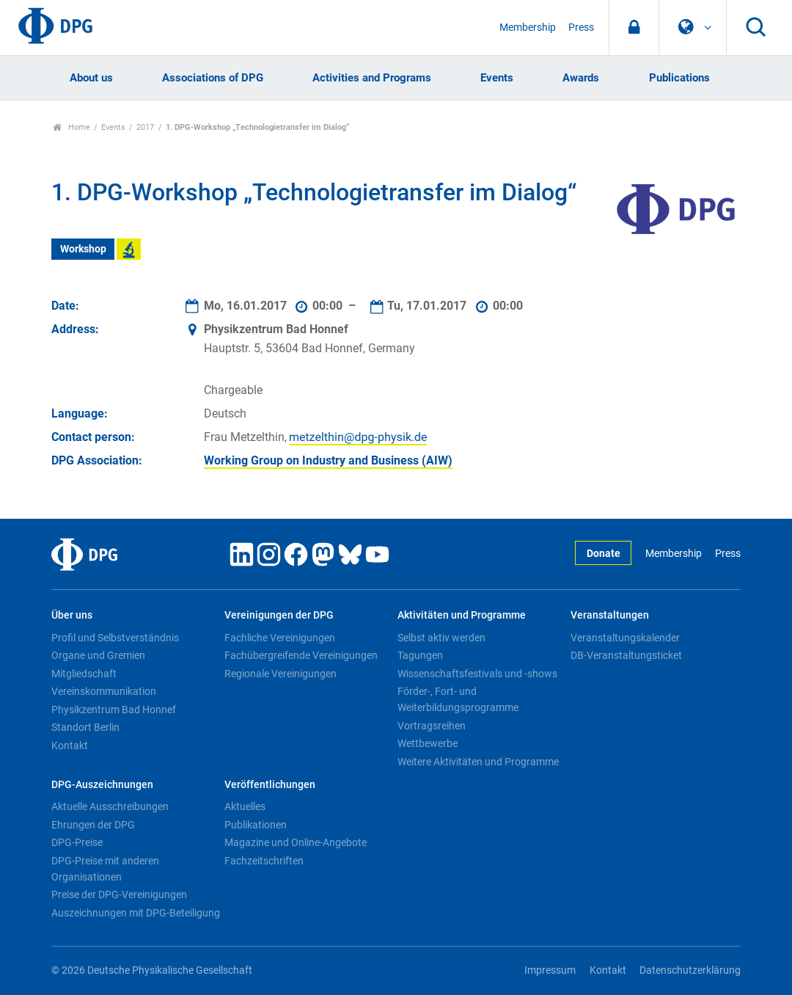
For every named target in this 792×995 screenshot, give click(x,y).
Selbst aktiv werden (441, 638)
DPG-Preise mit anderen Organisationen (105, 869)
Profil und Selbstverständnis (115, 638)
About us (91, 77)
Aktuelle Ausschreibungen (110, 806)
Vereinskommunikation (103, 691)
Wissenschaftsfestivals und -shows (477, 673)
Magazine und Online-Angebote (295, 842)
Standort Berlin (85, 727)
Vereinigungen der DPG (279, 615)
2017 (145, 127)
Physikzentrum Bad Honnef (113, 709)
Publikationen (255, 825)
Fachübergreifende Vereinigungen (301, 655)
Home (71, 127)
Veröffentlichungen (269, 785)
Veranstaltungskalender (625, 638)
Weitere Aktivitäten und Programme (478, 762)
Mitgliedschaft (84, 673)
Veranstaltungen (610, 615)
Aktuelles (244, 806)
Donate (603, 553)
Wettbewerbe (427, 743)
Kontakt (69, 745)
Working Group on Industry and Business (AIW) (328, 460)
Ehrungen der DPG (93, 825)
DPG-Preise (77, 842)
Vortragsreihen (431, 726)
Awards (580, 77)
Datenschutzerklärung (690, 970)
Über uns (71, 615)
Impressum (550, 970)
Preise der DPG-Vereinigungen (119, 894)
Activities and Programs (371, 77)
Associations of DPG (212, 77)
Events (496, 77)
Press (581, 27)
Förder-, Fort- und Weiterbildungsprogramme (457, 699)
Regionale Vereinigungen (280, 673)
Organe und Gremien (98, 655)
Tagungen (420, 655)
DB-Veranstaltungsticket (626, 655)
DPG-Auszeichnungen (102, 785)
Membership (527, 27)
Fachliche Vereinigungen (279, 638)
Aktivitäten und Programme (461, 615)
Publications (679, 77)
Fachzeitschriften (264, 861)
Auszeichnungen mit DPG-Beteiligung (135, 913)
